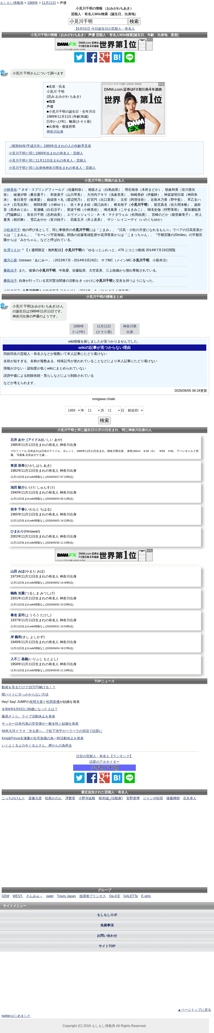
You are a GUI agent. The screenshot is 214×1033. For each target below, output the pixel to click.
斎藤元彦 (35, 798)
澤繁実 (70, 798)
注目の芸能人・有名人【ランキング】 (104, 756)
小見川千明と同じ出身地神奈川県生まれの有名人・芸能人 (52, 168)
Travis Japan (66, 896)
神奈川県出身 (129, 329)
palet (50, 896)
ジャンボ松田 (153, 798)
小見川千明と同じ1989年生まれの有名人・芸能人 (46, 153)
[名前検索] (98, 21)
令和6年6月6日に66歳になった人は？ (30, 709)
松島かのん (53, 798)
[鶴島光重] (104, 599)
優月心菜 (10, 260)
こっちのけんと (13, 798)
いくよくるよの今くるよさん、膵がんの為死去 (37, 745)
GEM (5, 896)
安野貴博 (133, 798)
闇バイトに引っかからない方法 (25, 694)
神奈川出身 (55, 131)
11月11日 (49, 3)
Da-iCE (114, 896)
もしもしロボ (107, 915)
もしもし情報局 (11, 3)
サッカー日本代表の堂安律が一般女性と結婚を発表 (40, 723)
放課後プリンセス (92, 896)
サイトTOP (107, 946)
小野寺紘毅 (87, 798)
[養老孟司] (104, 620)
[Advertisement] (104, 813)
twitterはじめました (16, 1016)
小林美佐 (10, 189)
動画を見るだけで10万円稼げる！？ (29, 687)
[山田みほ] (104, 577)
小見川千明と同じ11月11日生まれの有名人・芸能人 (48, 160)
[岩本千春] (104, 515)
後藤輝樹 (173, 798)
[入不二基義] (104, 664)
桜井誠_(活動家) (111, 798)
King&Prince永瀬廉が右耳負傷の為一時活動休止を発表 (43, 738)
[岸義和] (104, 642)
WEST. (18, 896)
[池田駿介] (104, 493)
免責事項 (107, 925)
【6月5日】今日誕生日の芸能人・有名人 (104, 28)
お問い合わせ (107, 935)
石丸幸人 (189, 798)
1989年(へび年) (79, 329)
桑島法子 (10, 270)
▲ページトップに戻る (194, 1010)
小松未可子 (12, 230)
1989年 (32, 3)
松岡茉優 (53, 702)
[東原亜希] (104, 471)
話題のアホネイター (104, 762)
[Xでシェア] (79, 57)
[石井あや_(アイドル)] (104, 447)
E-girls (146, 896)
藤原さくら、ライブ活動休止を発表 (28, 716)
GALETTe (131, 896)
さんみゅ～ (34, 896)
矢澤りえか (12, 250)
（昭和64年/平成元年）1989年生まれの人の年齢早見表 (50, 146)
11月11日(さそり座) (104, 329)
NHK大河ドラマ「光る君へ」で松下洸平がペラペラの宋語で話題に (52, 731)
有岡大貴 (36, 702)
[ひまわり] (104, 537)
